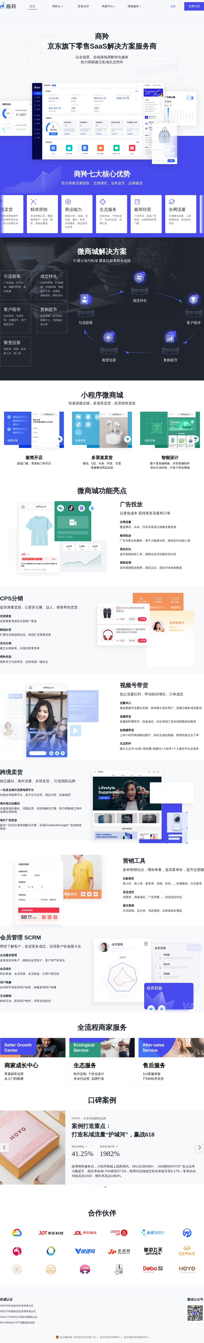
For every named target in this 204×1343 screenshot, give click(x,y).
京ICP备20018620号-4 (136, 1337)
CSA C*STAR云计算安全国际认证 (18, 1317)
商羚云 (56, 6)
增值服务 (133, 6)
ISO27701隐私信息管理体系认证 (18, 1311)
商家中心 (107, 6)
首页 (32, 6)
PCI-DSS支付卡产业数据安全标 (17, 1322)
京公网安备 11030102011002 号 (78, 1337)
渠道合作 (83, 6)
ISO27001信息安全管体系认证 (16, 1305)
